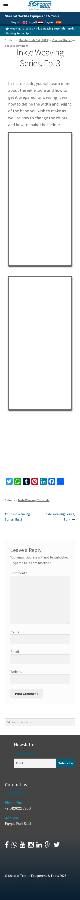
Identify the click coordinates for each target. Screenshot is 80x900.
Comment (19, 573)
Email (14, 651)
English (19, 22)
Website (16, 671)
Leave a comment (16, 46)
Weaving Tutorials (21, 28)
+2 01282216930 (18, 808)
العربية (36, 22)
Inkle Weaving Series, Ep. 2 (17, 516)
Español (53, 22)
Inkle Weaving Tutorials (50, 28)
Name (14, 631)
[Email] (35, 763)
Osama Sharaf (62, 40)
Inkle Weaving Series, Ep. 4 (59, 516)
